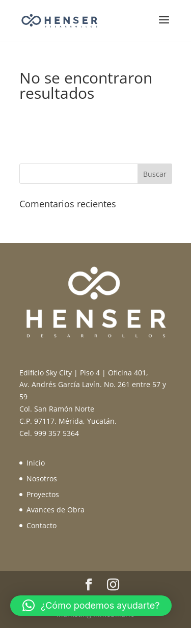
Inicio (35, 463)
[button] (91, 605)
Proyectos (42, 494)
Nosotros (41, 478)
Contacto (41, 525)
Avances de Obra (55, 509)
